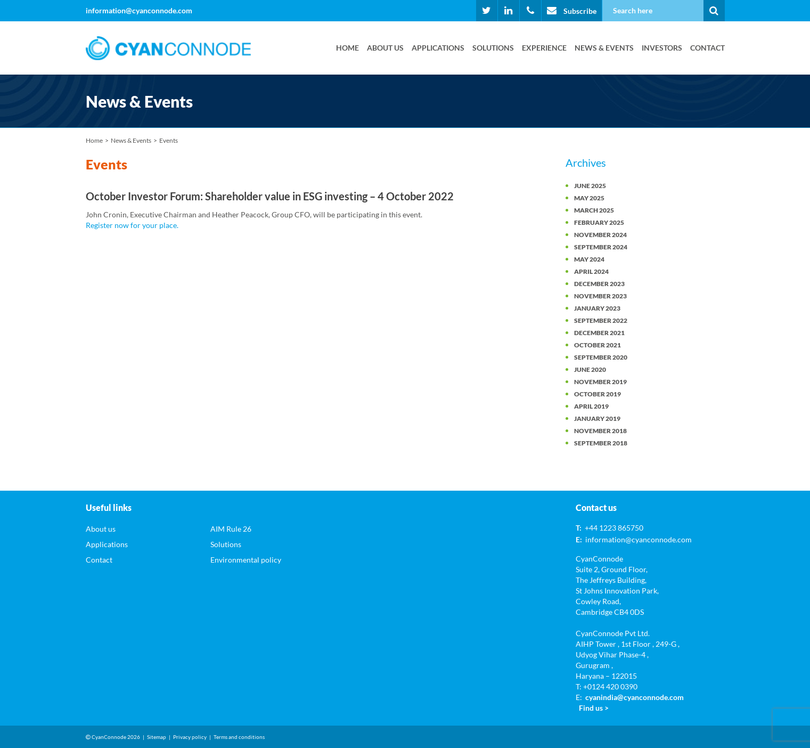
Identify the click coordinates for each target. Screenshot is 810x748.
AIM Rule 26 (230, 528)
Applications (438, 47)
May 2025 (589, 198)
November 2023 (600, 296)
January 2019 (597, 418)
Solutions (493, 47)
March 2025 (594, 210)
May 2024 (589, 259)
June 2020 (590, 369)
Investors (662, 47)
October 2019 (597, 394)
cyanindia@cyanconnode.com (634, 697)
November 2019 (600, 382)
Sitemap (156, 737)
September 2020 (600, 357)
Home (347, 47)
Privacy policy (190, 737)
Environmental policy (245, 559)
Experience (544, 47)
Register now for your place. (132, 225)
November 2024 (600, 235)
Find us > (594, 707)
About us (385, 47)
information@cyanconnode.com (139, 10)
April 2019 (591, 406)
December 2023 (599, 284)
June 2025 (590, 186)
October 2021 (597, 345)
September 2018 (600, 443)
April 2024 (591, 271)
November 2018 (600, 431)
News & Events (604, 47)
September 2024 (600, 247)
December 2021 (599, 333)
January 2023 (597, 308)
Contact (707, 47)
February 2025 (599, 222)
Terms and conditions (239, 737)
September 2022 (600, 320)
